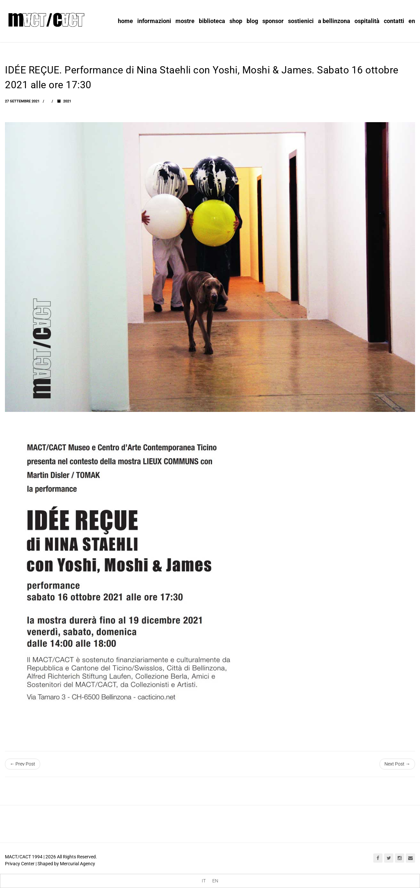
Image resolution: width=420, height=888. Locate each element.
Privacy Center (20, 863)
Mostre (185, 20)
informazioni (154, 20)
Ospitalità (367, 20)
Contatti (394, 20)
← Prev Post (22, 764)
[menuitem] (203, 880)
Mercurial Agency (77, 863)
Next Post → (397, 764)
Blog (252, 20)
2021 (67, 101)
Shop (235, 20)
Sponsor (273, 20)
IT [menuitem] (204, 881)
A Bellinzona (334, 20)
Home (125, 20)
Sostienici (301, 20)
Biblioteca (212, 20)
